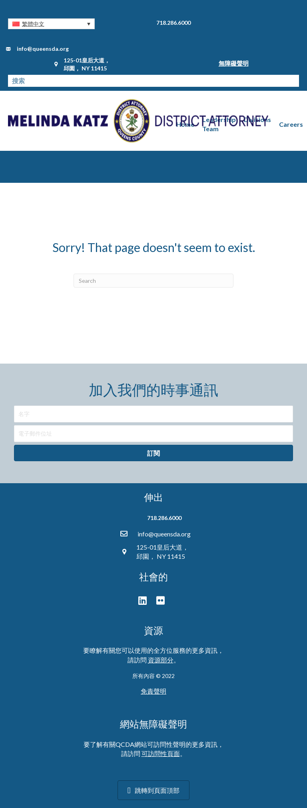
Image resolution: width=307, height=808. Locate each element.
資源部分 (160, 660)
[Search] (153, 281)
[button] (51, 23)
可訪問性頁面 (161, 753)
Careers (291, 124)
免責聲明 (153, 691)
